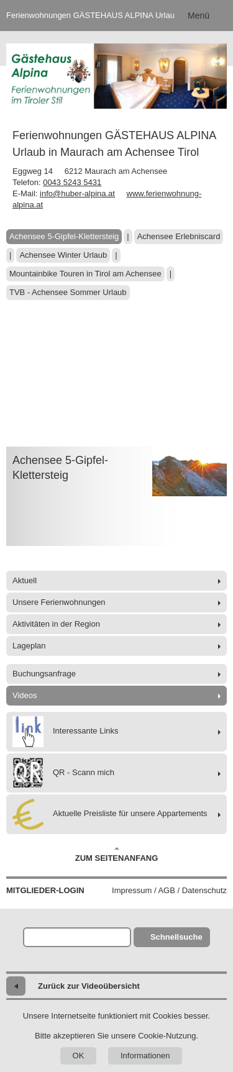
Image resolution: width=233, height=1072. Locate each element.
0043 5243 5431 (72, 182)
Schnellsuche (176, 937)
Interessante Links (65, 731)
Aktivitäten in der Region (56, 624)
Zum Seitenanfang (116, 855)
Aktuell (24, 580)
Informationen (145, 1055)
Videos (24, 695)
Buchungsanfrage (44, 673)
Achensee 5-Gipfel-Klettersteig (64, 236)
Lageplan (29, 645)
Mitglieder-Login (45, 890)
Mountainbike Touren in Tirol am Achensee (85, 273)
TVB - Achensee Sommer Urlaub (68, 292)
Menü (198, 15)
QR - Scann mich (63, 773)
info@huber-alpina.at (77, 193)
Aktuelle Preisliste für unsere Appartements (110, 814)
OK (79, 1055)
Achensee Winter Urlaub (63, 255)
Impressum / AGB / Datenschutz (169, 890)
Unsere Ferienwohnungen (59, 602)
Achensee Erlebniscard (179, 236)
